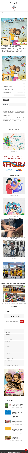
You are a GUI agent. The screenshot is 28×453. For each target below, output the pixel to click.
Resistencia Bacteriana (9, 358)
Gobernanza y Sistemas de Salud (11, 344)
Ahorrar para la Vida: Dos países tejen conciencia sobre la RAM (14, 283)
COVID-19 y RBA (8, 339)
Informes (12, 280)
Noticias (12, 303)
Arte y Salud (4, 280)
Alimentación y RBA (9, 329)
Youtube (14, 447)
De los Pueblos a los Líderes (14, 175)
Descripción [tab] (5, 104)
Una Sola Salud (14, 151)
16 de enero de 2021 (5, 53)
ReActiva (7, 355)
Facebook (5, 445)
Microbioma (15, 195)
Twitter (13, 445)
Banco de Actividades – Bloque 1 (14, 196)
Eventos (8, 280)
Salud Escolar (17, 280)
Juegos (11, 195)
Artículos (14, 258)
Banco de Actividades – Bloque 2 (14, 218)
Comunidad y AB (14, 173)
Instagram (22, 445)
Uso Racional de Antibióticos (14, 281)
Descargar (6, 99)
